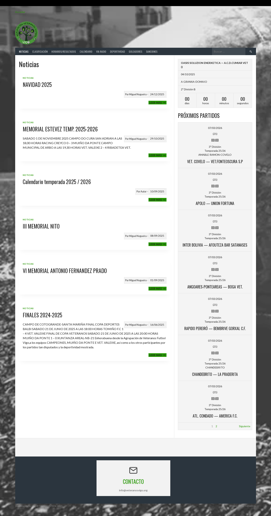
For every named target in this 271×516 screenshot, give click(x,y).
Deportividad (117, 51)
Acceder (20, 11)
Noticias (23, 51)
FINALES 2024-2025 (42, 315)
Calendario (86, 51)
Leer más (158, 102)
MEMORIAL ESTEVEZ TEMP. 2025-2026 (60, 129)
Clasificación (40, 51)
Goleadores (135, 51)
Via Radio (101, 51)
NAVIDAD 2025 (37, 84)
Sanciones (151, 51)
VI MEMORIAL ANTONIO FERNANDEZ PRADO (65, 271)
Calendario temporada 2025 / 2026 (57, 182)
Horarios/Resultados (63, 51)
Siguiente (244, 426)
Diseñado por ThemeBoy (242, 506)
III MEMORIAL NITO (41, 226)
